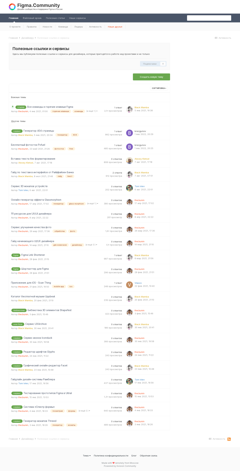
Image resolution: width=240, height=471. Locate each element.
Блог (134, 455)
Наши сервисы (77, 18)
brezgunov (140, 131)
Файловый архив (32, 18)
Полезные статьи (55, 18)
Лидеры (78, 26)
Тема (87, 455)
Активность (95, 26)
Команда (63, 26)
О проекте (15, 26)
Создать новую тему (151, 76)
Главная (13, 19)
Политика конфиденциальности (111, 455)
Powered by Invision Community (120, 466)
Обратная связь (148, 455)
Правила (31, 26)
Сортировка (159, 88)
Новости (47, 26)
